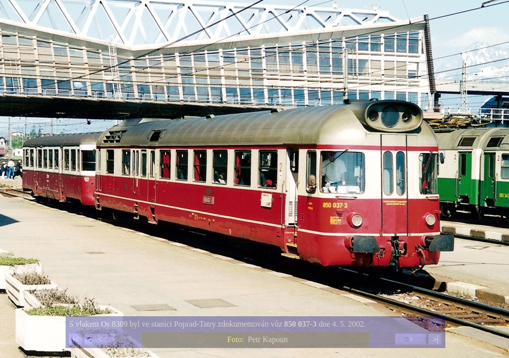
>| (435, 339)
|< (76, 339)
